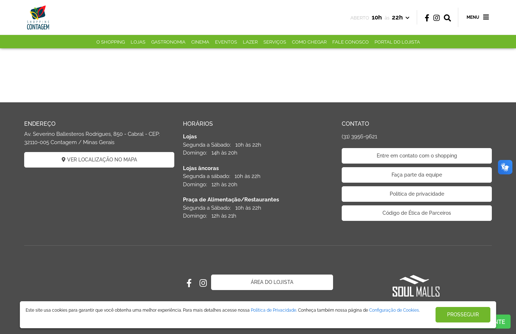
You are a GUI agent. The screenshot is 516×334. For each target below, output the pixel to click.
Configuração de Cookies (394, 310)
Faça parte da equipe (417, 175)
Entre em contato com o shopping (417, 156)
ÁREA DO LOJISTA (272, 282)
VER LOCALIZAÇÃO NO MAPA (99, 159)
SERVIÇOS (274, 42)
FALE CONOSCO (350, 42)
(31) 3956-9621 (359, 136)
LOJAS (138, 42)
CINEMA (200, 42)
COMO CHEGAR (309, 42)
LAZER (250, 42)
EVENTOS (226, 42)
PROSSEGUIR (463, 314)
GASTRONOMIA (168, 42)
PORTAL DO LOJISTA (397, 42)
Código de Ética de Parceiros (416, 213)
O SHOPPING (110, 42)
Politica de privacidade (417, 194)
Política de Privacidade (273, 310)
